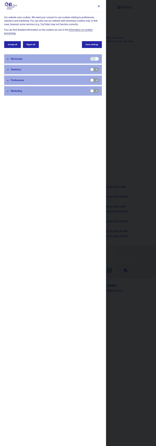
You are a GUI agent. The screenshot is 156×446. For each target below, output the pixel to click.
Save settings (92, 44)
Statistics (16, 69)
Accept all (12, 44)
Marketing (16, 90)
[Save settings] (99, 6)
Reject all (31, 44)
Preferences (17, 80)
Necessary (16, 58)
